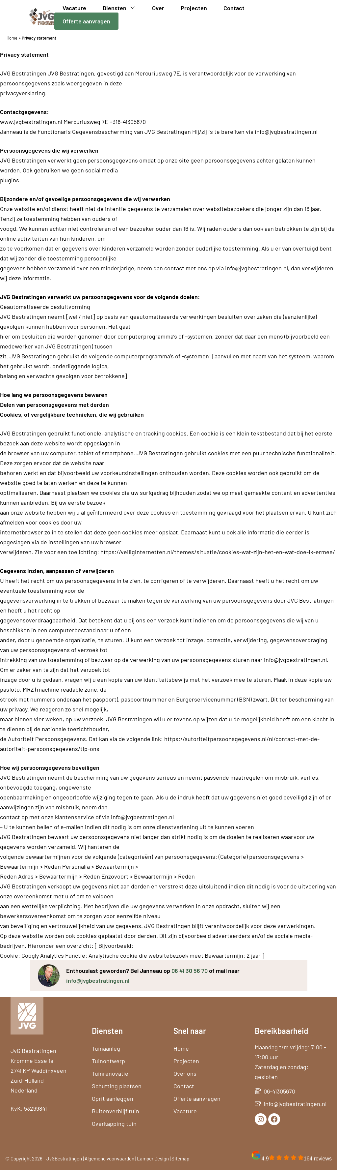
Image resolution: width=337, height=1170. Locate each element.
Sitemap (180, 1158)
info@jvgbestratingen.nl (97, 980)
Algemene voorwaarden (109, 1158)
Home (12, 38)
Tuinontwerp (108, 1061)
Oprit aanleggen (112, 1098)
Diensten (123, 8)
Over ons (184, 1073)
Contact (234, 8)
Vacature (74, 8)
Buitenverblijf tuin (115, 1111)
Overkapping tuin (114, 1123)
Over (158, 8)
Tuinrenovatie (110, 1073)
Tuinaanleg (106, 1048)
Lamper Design (153, 1158)
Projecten (194, 8)
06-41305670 (279, 1091)
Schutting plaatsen (117, 1086)
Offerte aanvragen (86, 21)
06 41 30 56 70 (189, 970)
